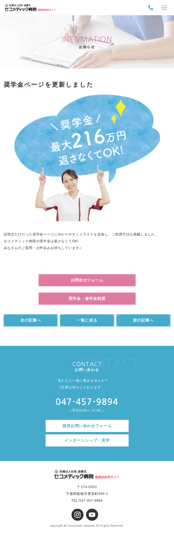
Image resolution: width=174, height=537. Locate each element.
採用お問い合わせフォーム (87, 426)
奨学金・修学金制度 (87, 298)
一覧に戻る (87, 320)
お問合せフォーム (87, 280)
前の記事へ (143, 320)
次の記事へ (30, 320)
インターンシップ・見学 (87, 440)
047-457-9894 (87, 402)
